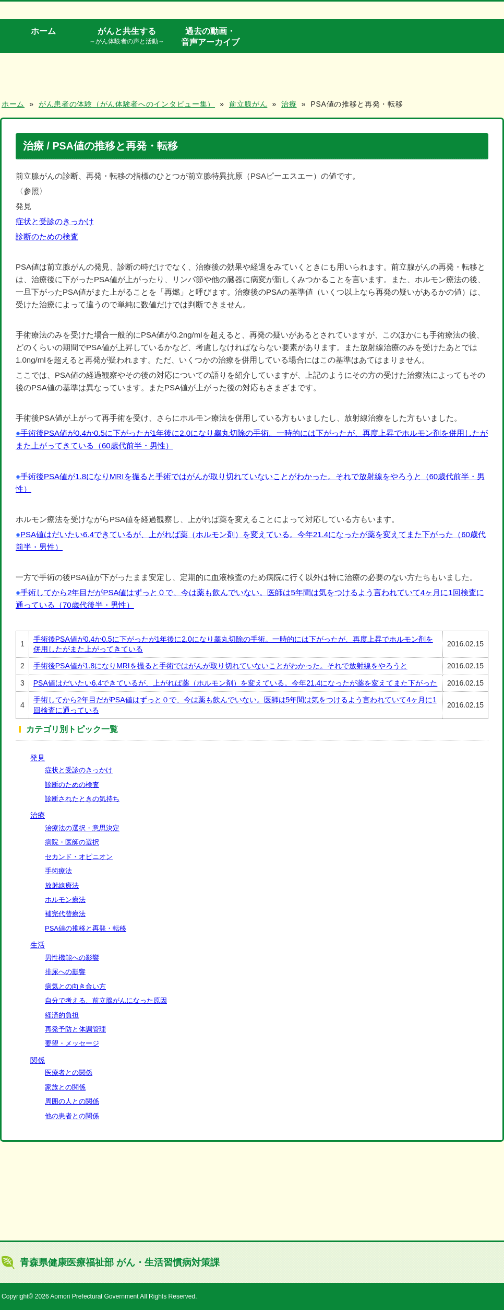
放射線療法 (62, 885)
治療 (37, 815)
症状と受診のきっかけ (55, 221)
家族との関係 (65, 1087)
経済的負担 (62, 1015)
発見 (37, 757)
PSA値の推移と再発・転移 (85, 928)
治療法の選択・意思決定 (82, 828)
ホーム (43, 31)
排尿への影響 (65, 972)
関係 (37, 1060)
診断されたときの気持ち (82, 799)
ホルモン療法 (65, 899)
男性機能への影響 (72, 957)
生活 (37, 945)
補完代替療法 (65, 914)
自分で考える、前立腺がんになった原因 (106, 1000)
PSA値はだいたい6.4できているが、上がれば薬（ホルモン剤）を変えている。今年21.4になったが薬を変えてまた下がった (235, 683)
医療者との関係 (68, 1072)
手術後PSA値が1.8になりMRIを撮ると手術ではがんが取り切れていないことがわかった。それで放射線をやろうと (220, 666)
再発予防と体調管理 (75, 1029)
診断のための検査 (47, 236)
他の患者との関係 (72, 1116)
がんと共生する (127, 36)
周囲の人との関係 (72, 1101)
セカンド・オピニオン (79, 857)
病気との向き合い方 (75, 986)
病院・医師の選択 (72, 842)
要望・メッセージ (72, 1043)
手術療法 (58, 871)
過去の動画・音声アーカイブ (210, 36)
